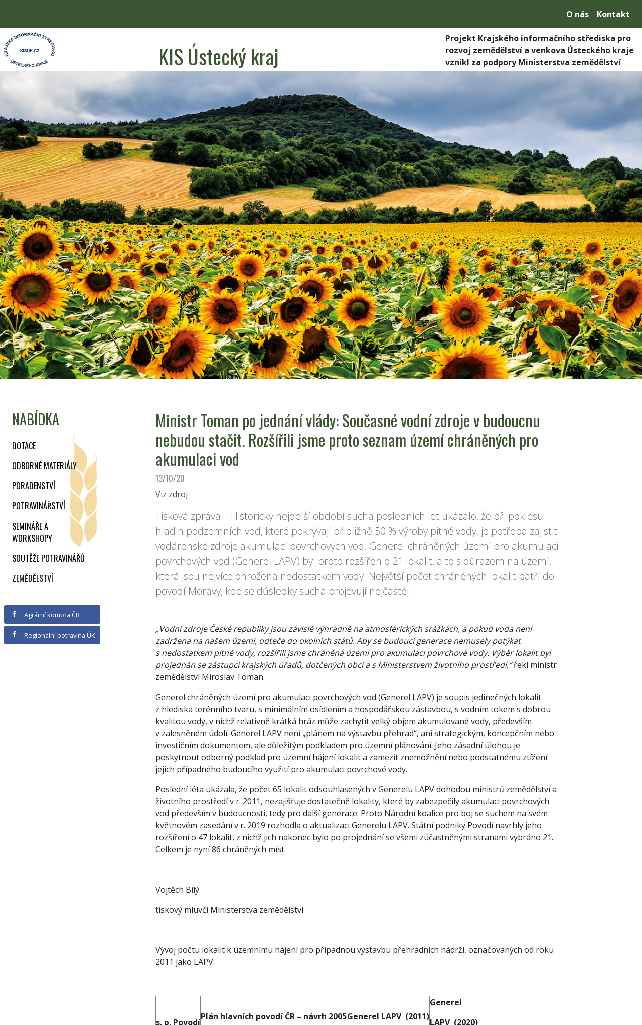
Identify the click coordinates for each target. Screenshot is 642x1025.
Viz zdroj (171, 494)
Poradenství (33, 486)
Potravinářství (38, 506)
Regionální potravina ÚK (53, 635)
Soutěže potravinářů (48, 558)
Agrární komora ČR (45, 614)
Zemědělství (32, 578)
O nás (577, 14)
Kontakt (613, 14)
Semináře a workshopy (32, 532)
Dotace (24, 446)
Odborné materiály (44, 466)
